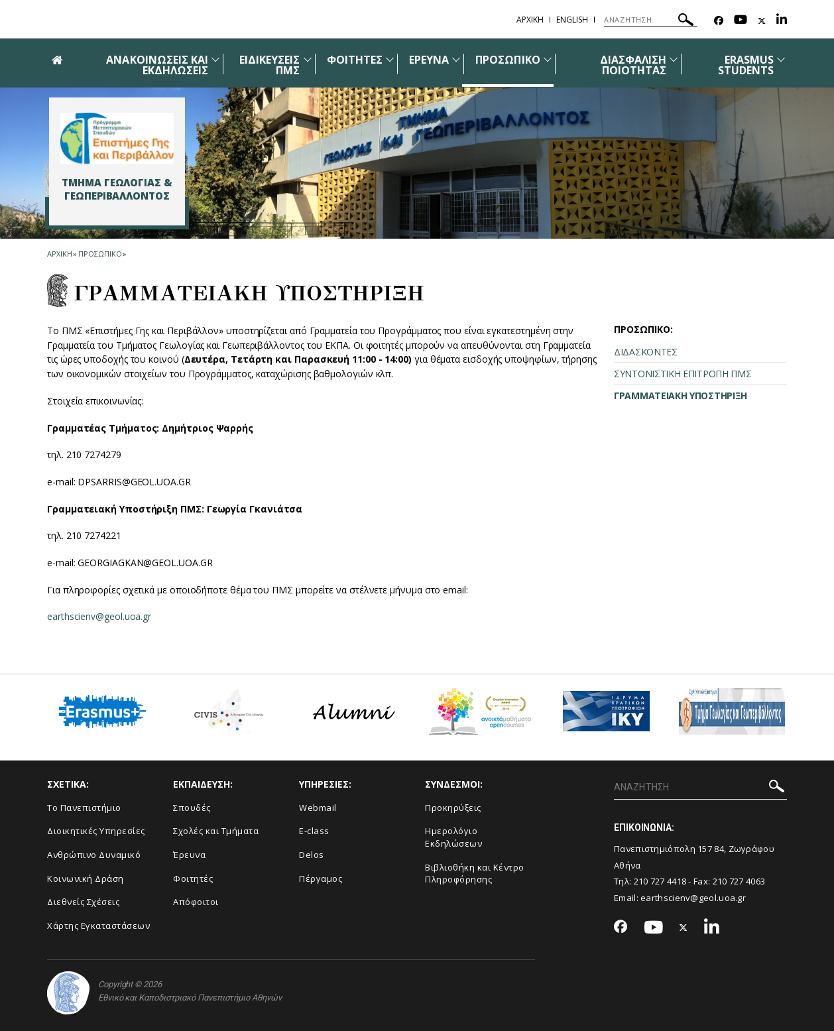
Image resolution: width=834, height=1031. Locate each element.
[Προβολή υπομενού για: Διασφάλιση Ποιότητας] (673, 59)
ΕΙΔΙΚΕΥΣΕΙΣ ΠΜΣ (269, 65)
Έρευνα (189, 855)
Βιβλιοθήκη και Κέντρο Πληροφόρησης (474, 873)
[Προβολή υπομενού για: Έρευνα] (456, 59)
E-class (314, 831)
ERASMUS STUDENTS (746, 65)
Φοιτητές (193, 878)
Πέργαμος (320, 878)
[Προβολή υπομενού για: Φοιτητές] (390, 59)
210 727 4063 (739, 881)
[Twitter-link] (762, 21)
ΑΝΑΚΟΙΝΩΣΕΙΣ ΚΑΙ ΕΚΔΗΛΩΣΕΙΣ (157, 65)
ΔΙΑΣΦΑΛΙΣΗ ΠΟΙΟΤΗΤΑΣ (633, 65)
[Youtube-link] (740, 21)
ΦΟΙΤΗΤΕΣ (355, 59)
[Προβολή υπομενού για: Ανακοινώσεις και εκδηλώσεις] (215, 59)
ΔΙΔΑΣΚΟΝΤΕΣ (646, 351)
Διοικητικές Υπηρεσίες (96, 831)
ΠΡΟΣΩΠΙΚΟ (507, 59)
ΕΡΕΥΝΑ (429, 59)
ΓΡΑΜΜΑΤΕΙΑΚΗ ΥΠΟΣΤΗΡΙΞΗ (680, 395)
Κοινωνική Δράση (85, 878)
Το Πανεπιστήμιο (84, 808)
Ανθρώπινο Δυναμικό (94, 855)
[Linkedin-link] (781, 21)
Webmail (318, 808)
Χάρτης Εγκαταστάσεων (98, 926)
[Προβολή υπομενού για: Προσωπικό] (547, 59)
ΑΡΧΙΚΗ (530, 19)
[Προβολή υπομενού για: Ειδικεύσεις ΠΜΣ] (307, 59)
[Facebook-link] (718, 21)
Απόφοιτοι (196, 902)
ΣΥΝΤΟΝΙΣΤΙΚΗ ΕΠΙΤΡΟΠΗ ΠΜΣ (683, 373)
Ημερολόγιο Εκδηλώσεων (453, 837)
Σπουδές (192, 808)
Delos (311, 855)
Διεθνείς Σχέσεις (83, 902)
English (572, 19)
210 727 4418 (660, 881)
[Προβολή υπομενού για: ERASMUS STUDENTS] (781, 59)
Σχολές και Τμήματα (216, 831)
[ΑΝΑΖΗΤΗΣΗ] (650, 20)
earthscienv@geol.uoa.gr (99, 616)
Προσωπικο (99, 254)
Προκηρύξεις (453, 808)
